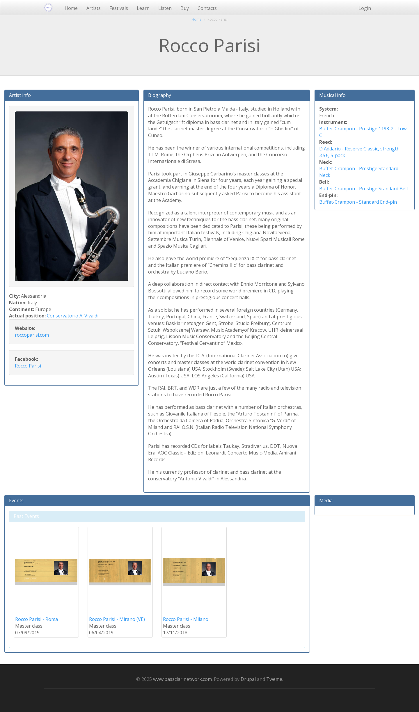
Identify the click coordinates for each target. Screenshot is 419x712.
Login (364, 8)
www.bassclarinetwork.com (182, 679)
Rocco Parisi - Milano (185, 619)
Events (16, 500)
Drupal (248, 679)
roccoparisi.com (32, 335)
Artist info (20, 95)
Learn (143, 8)
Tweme (274, 679)
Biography (159, 95)
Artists (93, 8)
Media (326, 500)
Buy (184, 8)
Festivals (118, 8)
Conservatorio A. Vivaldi (72, 316)
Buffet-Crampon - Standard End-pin (358, 202)
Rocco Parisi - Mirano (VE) (117, 619)
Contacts (207, 8)
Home (71, 8)
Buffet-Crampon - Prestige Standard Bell (363, 188)
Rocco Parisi (28, 366)
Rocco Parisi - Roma (36, 619)
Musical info (332, 95)
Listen (165, 8)
